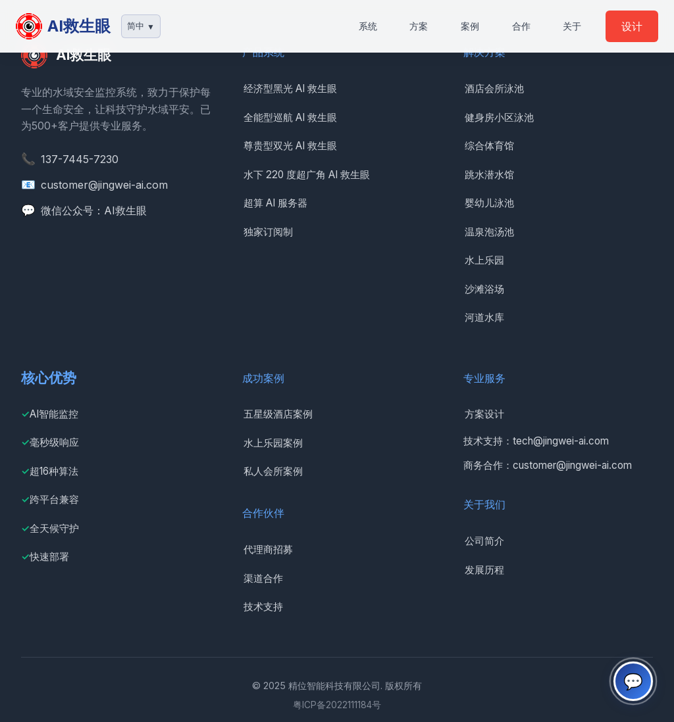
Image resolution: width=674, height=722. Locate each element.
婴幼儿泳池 (489, 203)
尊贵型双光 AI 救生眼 (290, 145)
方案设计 (484, 414)
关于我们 (484, 504)
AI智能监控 (54, 414)
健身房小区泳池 (499, 117)
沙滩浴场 (484, 289)
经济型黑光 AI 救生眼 (290, 88)
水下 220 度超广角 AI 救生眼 (307, 174)
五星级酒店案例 (278, 414)
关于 (572, 26)
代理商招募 (268, 549)
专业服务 (484, 378)
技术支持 (263, 606)
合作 (521, 26)
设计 (631, 26)
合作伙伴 (263, 512)
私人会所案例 (273, 471)
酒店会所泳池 (494, 88)
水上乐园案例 (273, 443)
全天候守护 (54, 528)
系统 (368, 26)
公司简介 (484, 541)
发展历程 (484, 570)
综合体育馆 (489, 145)
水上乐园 (484, 260)
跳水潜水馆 (489, 174)
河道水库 (484, 317)
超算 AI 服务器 (275, 203)
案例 (470, 26)
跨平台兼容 (54, 499)
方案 (418, 26)
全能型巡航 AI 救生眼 (290, 117)
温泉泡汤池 (489, 232)
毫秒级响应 (54, 442)
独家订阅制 (268, 232)
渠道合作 (263, 578)
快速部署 (49, 556)
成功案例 (263, 378)
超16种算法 (54, 471)
